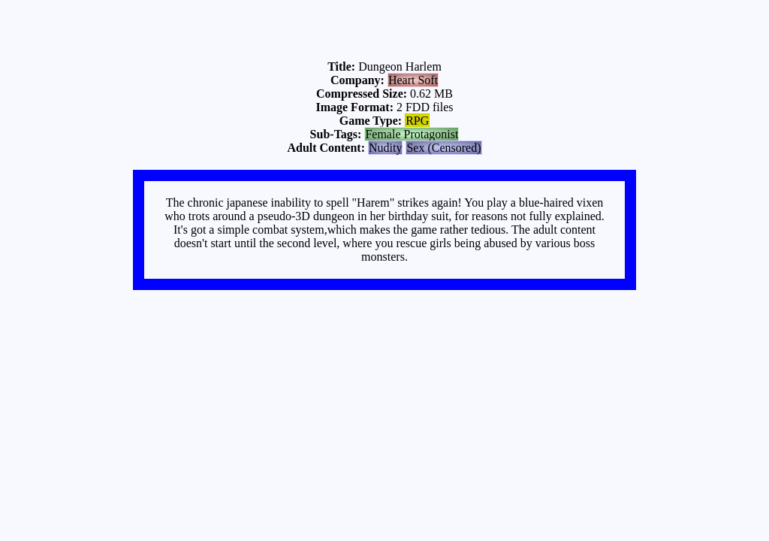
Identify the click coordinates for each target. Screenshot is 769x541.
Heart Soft (413, 80)
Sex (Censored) (443, 147)
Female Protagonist (411, 134)
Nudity (385, 147)
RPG (417, 120)
